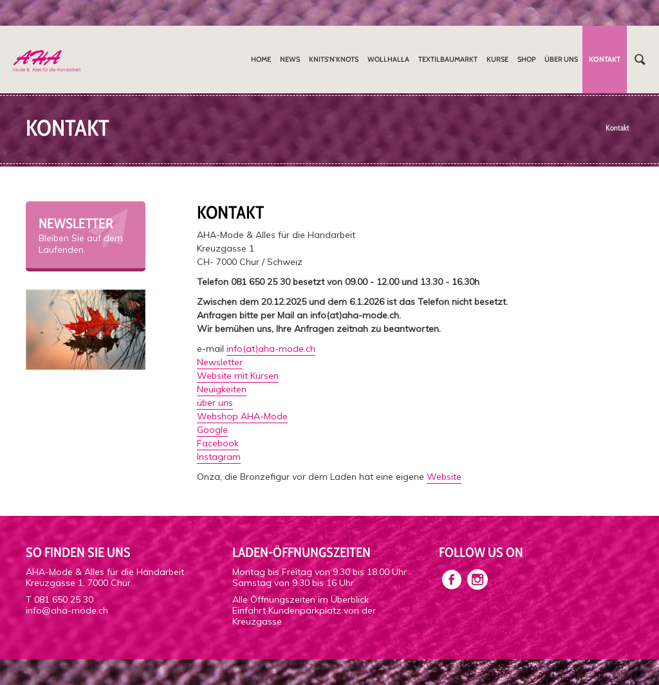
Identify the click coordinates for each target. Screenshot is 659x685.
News (290, 59)
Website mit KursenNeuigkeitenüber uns (238, 389)
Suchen (640, 59)
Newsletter (220, 362)
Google (212, 429)
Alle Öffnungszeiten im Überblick (300, 599)
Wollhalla (388, 59)
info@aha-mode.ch (67, 610)
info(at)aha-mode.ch (271, 348)
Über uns (561, 59)
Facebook (218, 443)
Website (444, 476)
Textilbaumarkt (448, 59)
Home (261, 59)
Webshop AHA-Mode (242, 416)
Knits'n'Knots (333, 59)
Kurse (497, 59)
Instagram (219, 456)
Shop (526, 59)
